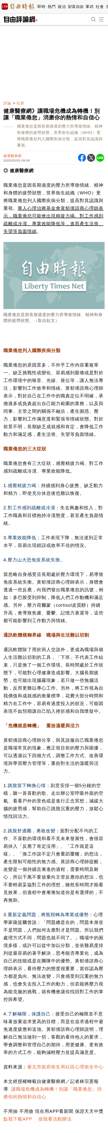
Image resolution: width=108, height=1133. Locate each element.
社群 (20, 103)
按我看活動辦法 (55, 1118)
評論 (7, 103)
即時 (41, 7)
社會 (100, 7)
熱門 (52, 7)
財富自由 (75, 7)
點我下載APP (17, 1118)
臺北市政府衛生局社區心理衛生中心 (65, 1066)
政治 (62, 7)
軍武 (89, 7)
